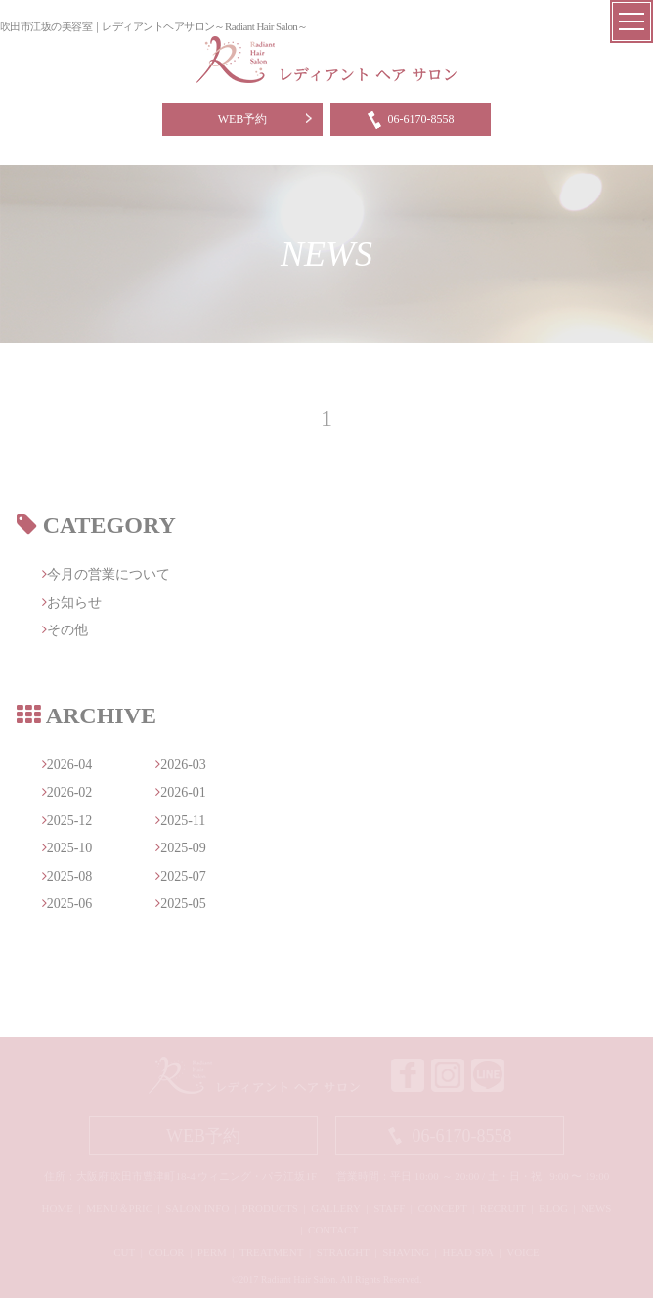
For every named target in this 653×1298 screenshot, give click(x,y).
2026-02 (67, 792)
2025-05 (180, 903)
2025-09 (180, 848)
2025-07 (180, 876)
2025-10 (67, 848)
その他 (65, 630)
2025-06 (67, 903)
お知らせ (72, 602)
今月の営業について (106, 574)
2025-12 (67, 820)
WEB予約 (243, 119)
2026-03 (180, 764)
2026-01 (180, 792)
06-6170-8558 (411, 119)
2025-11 (180, 820)
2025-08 (67, 876)
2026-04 (67, 764)
